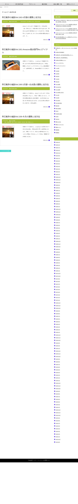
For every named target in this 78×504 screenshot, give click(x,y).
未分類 (57, 158)
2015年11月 (58, 379)
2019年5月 (58, 269)
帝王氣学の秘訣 (14, 98)
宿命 (13, 163)
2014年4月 (58, 414)
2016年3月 (58, 368)
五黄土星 (57, 123)
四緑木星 (57, 147)
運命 (27, 163)
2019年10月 (58, 256)
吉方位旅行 (58, 142)
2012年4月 (58, 470)
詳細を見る (45, 81)
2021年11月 (58, 194)
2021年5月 (58, 205)
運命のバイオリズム (60, 166)
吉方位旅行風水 (59, 144)
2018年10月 (58, 288)
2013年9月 (58, 432)
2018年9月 (58, 290)
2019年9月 (58, 258)
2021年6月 (58, 202)
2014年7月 (58, 406)
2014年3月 (58, 416)
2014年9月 (58, 400)
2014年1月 (58, 422)
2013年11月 (58, 427)
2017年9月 (58, 320)
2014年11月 (58, 395)
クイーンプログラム (60, 104)
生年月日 (23, 163)
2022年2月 (58, 191)
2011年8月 (58, 483)
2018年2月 (58, 309)
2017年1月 (58, 341)
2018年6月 (58, 298)
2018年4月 (58, 304)
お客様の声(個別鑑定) (60, 93)
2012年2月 (58, 475)
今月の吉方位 (58, 128)
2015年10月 (58, 381)
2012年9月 (58, 459)
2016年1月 (58, 373)
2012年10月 (58, 456)
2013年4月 (58, 446)
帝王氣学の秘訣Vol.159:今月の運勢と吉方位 (21, 158)
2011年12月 (58, 480)
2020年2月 (58, 245)
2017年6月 (58, 328)
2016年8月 (58, 355)
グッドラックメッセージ (60, 107)
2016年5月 (58, 363)
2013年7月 (58, 438)
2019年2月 (58, 277)
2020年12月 (58, 218)
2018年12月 (58, 282)
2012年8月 (58, 462)
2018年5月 (58, 301)
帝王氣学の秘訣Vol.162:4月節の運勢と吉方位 (21, 59)
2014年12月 (58, 392)
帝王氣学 (19, 163)
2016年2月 (58, 371)
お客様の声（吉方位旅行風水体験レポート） (64, 96)
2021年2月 (58, 213)
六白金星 (57, 139)
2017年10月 (58, 317)
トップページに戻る (5, 192)
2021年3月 (58, 210)
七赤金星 (57, 112)
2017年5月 (58, 331)
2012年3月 (58, 472)
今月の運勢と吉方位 (60, 134)
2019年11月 (58, 253)
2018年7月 (58, 296)
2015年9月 (58, 384)
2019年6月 (58, 266)
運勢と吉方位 (58, 163)
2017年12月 (58, 315)
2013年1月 (58, 448)
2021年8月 (58, 197)
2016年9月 (58, 352)
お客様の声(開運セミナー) (61, 101)
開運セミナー (30, 163)
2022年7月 (58, 189)
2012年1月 (58, 478)
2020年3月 (58, 242)
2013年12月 (58, 424)
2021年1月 (58, 215)
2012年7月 (58, 464)
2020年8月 (58, 229)
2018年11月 (58, 285)
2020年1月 (58, 248)
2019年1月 (58, 280)
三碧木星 (57, 115)
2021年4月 (58, 207)
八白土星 (57, 136)
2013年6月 (58, 440)
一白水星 (57, 109)
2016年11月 (58, 347)
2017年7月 (58, 325)
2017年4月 (58, 333)
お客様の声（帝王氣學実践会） (62, 99)
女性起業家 (9, 163)
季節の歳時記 (58, 150)
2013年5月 (58, 443)
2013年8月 (58, 435)
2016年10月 (58, 349)
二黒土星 (57, 120)
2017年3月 (58, 336)
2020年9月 (58, 226)
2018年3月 (58, 306)
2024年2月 (58, 186)
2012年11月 (58, 454)
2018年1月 (58, 312)
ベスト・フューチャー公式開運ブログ (42, 501)
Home (1, 48)
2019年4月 (58, 272)
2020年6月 (58, 234)
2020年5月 (58, 237)
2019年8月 (58, 261)
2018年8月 (58, 293)
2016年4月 (58, 365)
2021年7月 (58, 199)
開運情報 (57, 171)
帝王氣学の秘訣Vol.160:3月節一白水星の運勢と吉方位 (25, 126)
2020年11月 (58, 221)
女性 (5, 163)
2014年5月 (58, 411)
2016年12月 (58, 344)
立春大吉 (57, 160)
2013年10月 (58, 430)
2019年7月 (58, 264)
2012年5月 (58, 467)
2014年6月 (58, 408)
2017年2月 (58, 339)
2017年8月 (58, 323)
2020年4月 (58, 240)
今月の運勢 (13, 162)
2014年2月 (58, 419)
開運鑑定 (57, 174)
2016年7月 (58, 357)
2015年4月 (58, 387)
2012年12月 (58, 451)
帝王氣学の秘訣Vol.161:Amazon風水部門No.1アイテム (25, 92)
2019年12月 (58, 250)
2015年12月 (58, 376)
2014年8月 (58, 403)
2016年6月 (58, 360)
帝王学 (15, 163)
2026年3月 (58, 183)
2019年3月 (58, 274)
